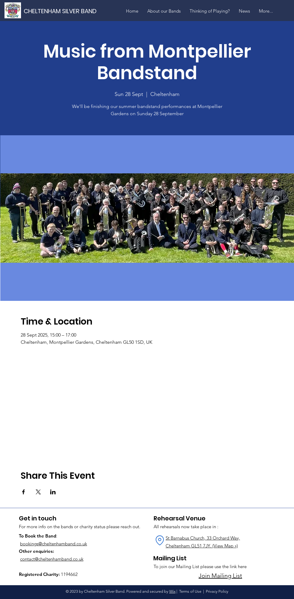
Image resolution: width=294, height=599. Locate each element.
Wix (172, 591)
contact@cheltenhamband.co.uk (51, 559)
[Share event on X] (38, 492)
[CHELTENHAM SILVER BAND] (66, 11)
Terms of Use (190, 591)
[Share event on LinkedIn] (53, 492)
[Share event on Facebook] (23, 492)
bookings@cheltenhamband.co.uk (53, 544)
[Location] (160, 540)
